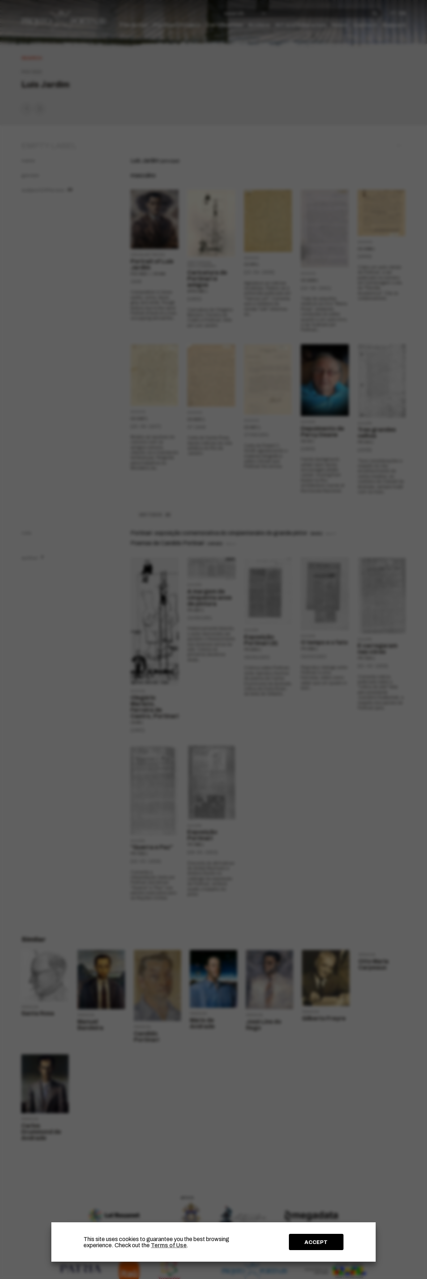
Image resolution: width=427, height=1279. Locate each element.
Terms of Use (169, 1245)
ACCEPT (316, 1242)
